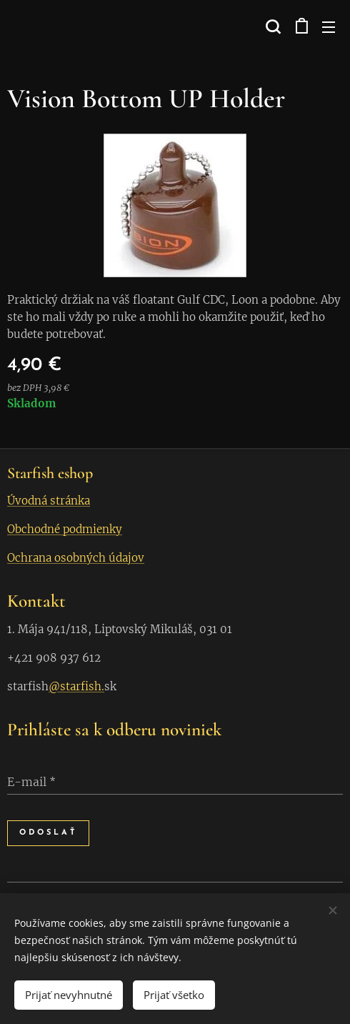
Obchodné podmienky (64, 529)
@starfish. (76, 686)
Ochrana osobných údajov (75, 558)
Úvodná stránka (48, 500)
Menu (328, 27)
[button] (271, 26)
